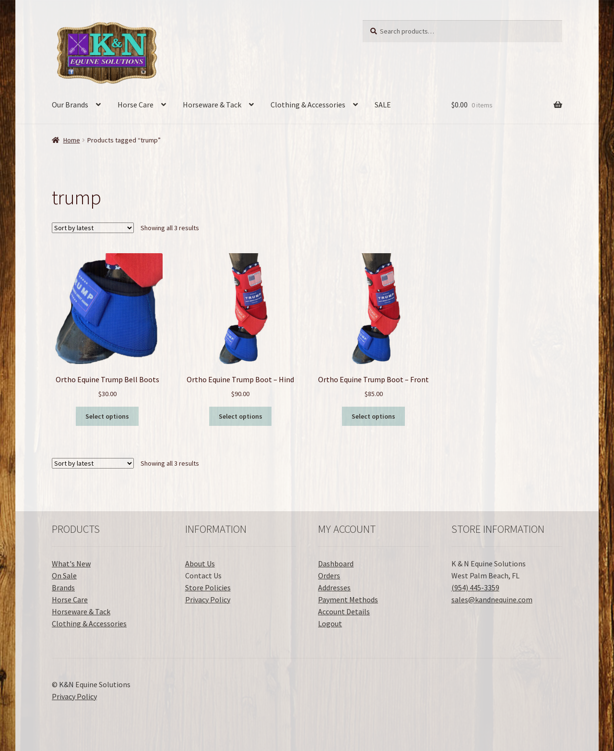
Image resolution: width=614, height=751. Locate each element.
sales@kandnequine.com (491, 599)
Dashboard (336, 563)
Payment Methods (348, 599)
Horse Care (136, 104)
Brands (63, 587)
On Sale (64, 575)
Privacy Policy (207, 599)
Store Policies (208, 587)
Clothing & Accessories (308, 104)
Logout (330, 623)
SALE (383, 104)
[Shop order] (93, 228)
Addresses (334, 587)
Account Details (344, 611)
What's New (71, 563)
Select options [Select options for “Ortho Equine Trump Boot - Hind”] (240, 416)
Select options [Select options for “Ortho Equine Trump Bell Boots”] (107, 416)
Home (71, 140)
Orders (329, 575)
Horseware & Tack (212, 104)
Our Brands (70, 104)
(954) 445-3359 (475, 587)
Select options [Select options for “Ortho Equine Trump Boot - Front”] (373, 416)
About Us (200, 563)
